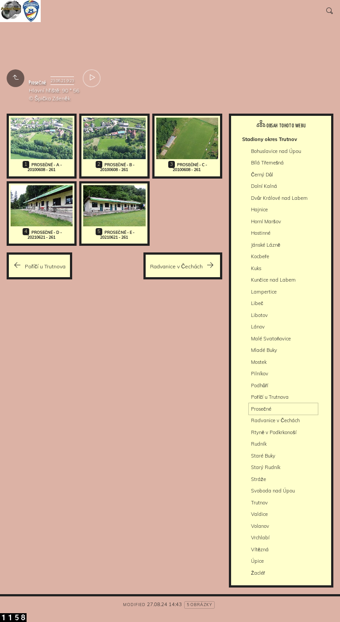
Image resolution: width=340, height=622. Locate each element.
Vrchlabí (260, 537)
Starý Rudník (265, 467)
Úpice (257, 561)
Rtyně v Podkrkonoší (274, 432)
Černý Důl (262, 175)
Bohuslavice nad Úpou (276, 151)
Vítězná (260, 549)
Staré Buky (263, 456)
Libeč (257, 303)
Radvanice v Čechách (275, 420)
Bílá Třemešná (267, 163)
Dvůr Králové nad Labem (279, 198)
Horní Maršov (266, 221)
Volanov (260, 526)
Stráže (258, 479)
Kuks (256, 268)
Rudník (259, 444)
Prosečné (261, 409)
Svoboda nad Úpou (273, 491)
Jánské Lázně (265, 245)
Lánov (258, 327)
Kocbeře (260, 256)
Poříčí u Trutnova (270, 397)
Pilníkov (259, 373)
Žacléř (258, 573)
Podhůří (259, 385)
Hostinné (260, 233)
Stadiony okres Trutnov (269, 139)
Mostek (259, 362)
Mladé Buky (264, 350)
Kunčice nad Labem (273, 280)
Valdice (259, 514)
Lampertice (264, 292)
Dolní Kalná (264, 186)
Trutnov (259, 503)
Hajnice (259, 209)
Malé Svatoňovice (271, 339)
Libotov (259, 315)
